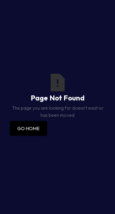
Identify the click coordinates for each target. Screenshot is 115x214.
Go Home (28, 128)
